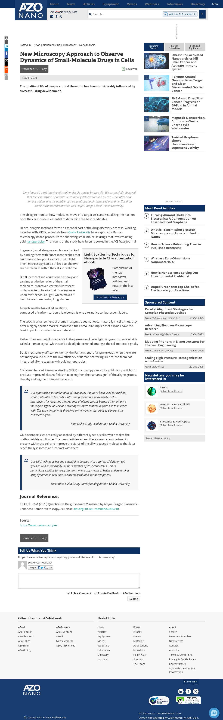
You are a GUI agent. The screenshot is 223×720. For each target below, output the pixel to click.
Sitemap (138, 659)
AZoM (21, 627)
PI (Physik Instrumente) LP (165, 312)
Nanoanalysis (87, 45)
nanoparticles (35, 241)
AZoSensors (63, 627)
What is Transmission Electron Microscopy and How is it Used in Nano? (177, 226)
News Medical (64, 641)
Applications (140, 645)
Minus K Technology (162, 342)
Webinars (103, 645)
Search (173, 631)
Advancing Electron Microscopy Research (172, 319)
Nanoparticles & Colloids (175, 395)
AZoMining (24, 650)
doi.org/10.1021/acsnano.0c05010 (96, 509)
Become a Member (180, 636)
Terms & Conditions (180, 654)
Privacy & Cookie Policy (182, 659)
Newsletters (176, 641)
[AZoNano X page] (61, 17)
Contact (173, 645)
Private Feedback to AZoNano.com (119, 593)
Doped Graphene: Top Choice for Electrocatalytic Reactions (172, 283)
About (172, 627)
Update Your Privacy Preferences (44, 715)
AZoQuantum (64, 631)
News (37, 45)
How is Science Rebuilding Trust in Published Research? (173, 240)
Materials (138, 641)
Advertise (174, 650)
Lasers (164, 377)
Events (137, 636)
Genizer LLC (157, 357)
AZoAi (59, 636)
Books (136, 627)
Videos (102, 641)
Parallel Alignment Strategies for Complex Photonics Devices (173, 305)
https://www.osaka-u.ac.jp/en (39, 525)
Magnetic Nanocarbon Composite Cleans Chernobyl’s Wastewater (188, 116)
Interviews (104, 650)
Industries (139, 650)
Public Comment (81, 593)
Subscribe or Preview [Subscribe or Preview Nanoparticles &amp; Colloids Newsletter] (171, 398)
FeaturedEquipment (195, 47)
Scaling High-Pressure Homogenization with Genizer (174, 350)
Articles (102, 631)
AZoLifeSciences (65, 645)
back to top (191, 681)
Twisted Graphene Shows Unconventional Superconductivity (187, 136)
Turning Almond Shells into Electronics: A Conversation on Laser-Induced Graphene (177, 213)
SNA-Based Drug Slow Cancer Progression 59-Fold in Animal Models (187, 97)
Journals (102, 659)
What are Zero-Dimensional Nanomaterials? (169, 254)
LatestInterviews (174, 47)
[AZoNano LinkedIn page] (51, 17)
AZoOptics (24, 641)
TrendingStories (153, 47)
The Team (139, 664)
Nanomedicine (51, 45)
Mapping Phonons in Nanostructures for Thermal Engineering (171, 335)
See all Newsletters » (157, 428)
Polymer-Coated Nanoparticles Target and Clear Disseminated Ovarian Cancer (187, 78)
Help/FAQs (139, 654)
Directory (103, 654)
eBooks (137, 631)
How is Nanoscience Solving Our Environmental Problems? (172, 269)
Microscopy (69, 45)
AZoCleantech (26, 636)
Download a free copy (110, 297)
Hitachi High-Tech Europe (165, 324)
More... (200, 4)
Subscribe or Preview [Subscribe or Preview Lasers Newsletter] (171, 381)
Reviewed (132, 69)
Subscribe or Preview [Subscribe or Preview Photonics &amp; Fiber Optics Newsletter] (171, 415)
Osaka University (79, 232)
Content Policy (177, 664)
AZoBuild (23, 645)
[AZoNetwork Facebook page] (56, 17)
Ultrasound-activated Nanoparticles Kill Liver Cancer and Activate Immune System (187, 59)
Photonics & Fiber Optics (175, 412)
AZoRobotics (25, 631)
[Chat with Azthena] (214, 713)
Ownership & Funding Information (182, 670)
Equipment (104, 636)
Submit (133, 598)
